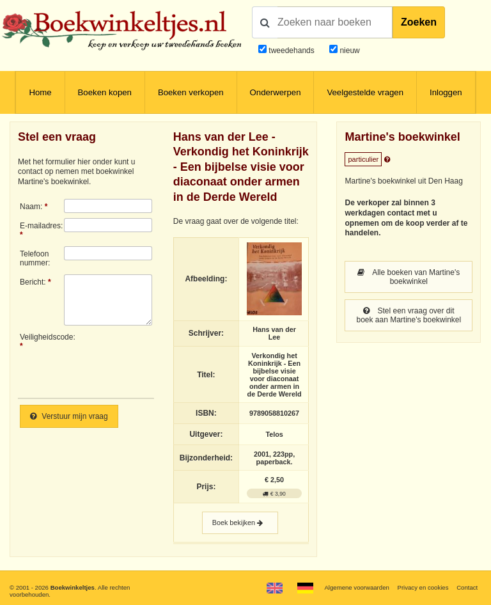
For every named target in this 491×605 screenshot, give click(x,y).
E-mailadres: (41, 225)
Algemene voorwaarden (356, 587)
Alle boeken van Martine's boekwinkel (408, 277)
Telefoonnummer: (35, 258)
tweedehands (291, 50)
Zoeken (419, 22)
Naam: (31, 206)
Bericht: (33, 282)
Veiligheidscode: (42, 337)
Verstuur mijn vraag (69, 416)
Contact (467, 587)
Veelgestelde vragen (365, 92)
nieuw (349, 50)
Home (40, 92)
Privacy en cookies (422, 587)
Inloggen (446, 92)
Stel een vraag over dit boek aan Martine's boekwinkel (408, 315)
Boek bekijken (240, 523)
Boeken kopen (105, 92)
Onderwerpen (275, 92)
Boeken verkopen (191, 92)
